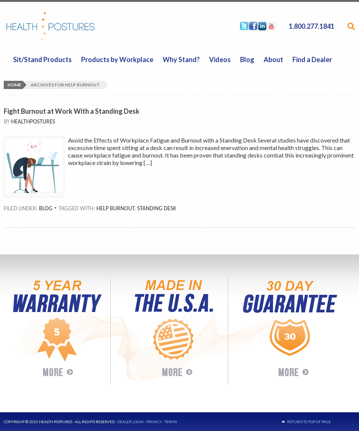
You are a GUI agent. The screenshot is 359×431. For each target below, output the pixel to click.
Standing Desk (156, 208)
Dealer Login (130, 421)
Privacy (154, 421)
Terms (171, 421)
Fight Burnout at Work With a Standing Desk (71, 111)
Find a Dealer (312, 59)
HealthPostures (65, 26)
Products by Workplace (117, 59)
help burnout (115, 208)
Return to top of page (309, 421)
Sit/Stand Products (42, 59)
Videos (220, 59)
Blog (247, 59)
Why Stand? (181, 59)
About (273, 59)
